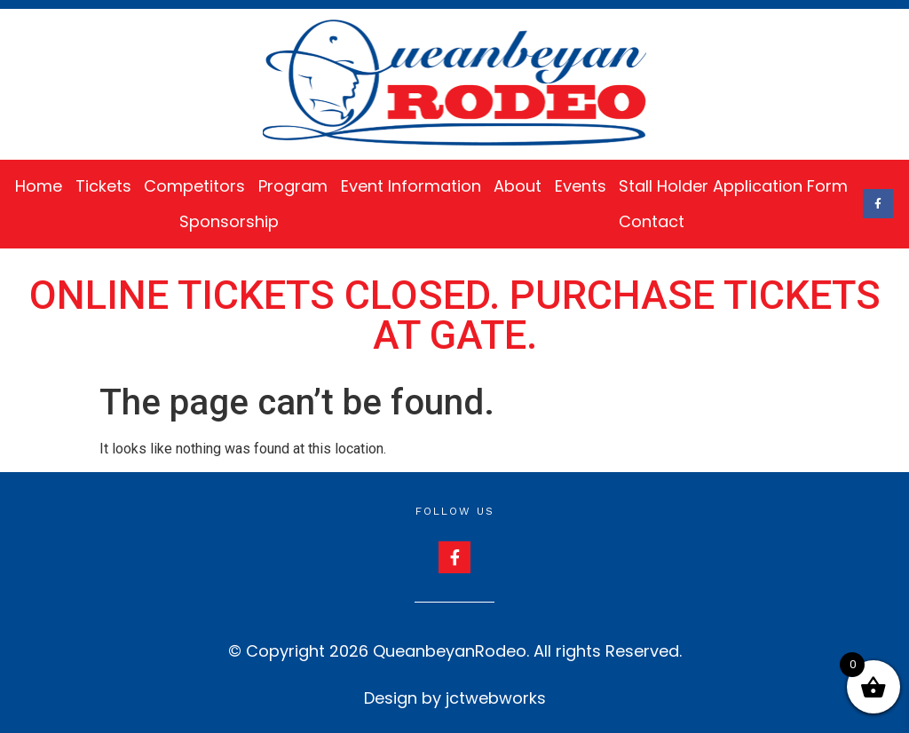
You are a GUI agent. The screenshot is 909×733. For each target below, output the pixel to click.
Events (580, 186)
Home (38, 186)
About (517, 186)
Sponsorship (229, 221)
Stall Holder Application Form (733, 186)
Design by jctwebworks (455, 698)
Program (293, 186)
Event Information (411, 186)
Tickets (103, 186)
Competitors (194, 186)
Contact (651, 221)
